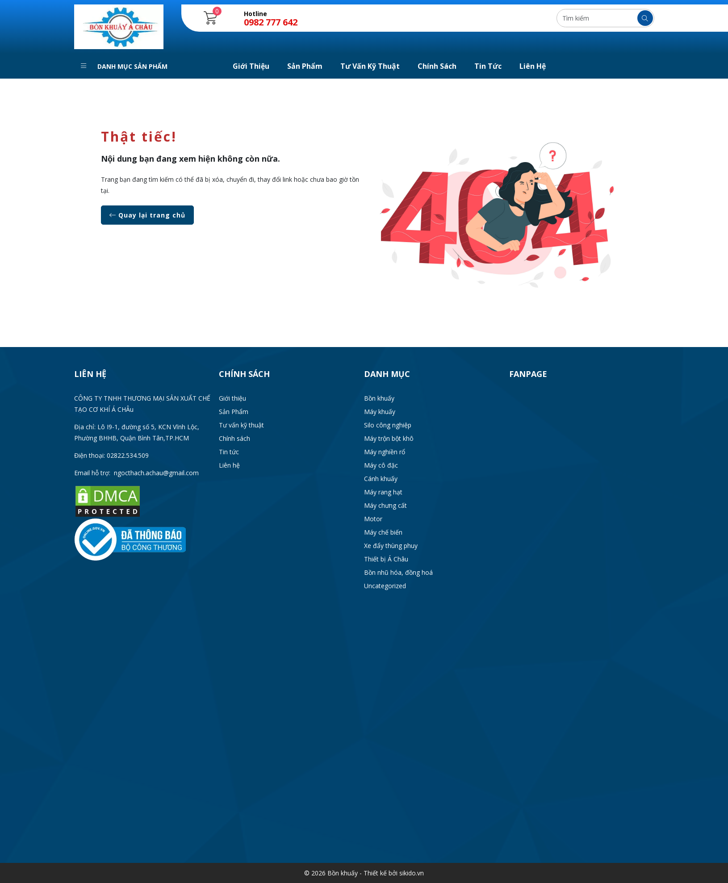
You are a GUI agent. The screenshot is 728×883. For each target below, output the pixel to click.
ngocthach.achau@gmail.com (156, 473)
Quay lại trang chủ (147, 215)
